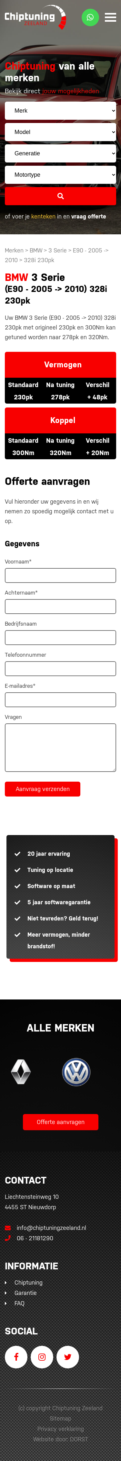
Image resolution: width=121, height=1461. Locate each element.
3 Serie (57, 250)
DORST (79, 1439)
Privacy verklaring (60, 1428)
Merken (14, 250)
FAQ (20, 1303)
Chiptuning (29, 1282)
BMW (36, 250)
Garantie (26, 1292)
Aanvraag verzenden (43, 789)
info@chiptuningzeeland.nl (45, 1227)
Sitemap (60, 1418)
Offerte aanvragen (61, 1122)
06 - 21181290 (29, 1238)
